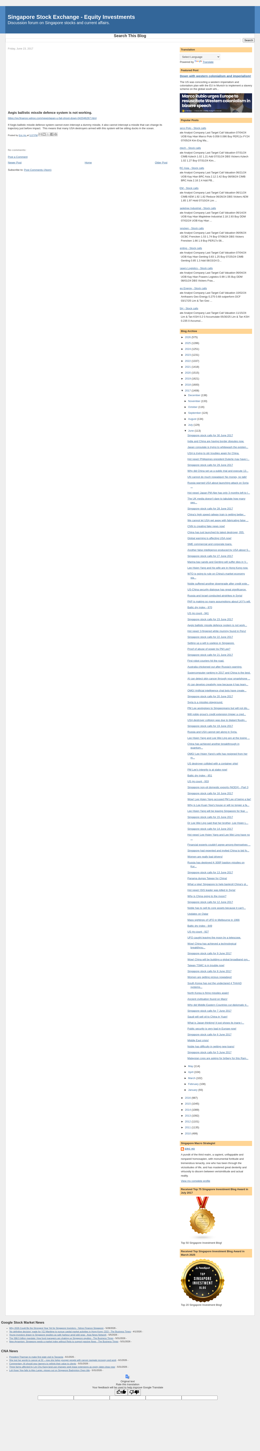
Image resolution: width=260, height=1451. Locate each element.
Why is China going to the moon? (206, 896)
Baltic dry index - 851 (199, 775)
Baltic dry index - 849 (199, 925)
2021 (188, 366)
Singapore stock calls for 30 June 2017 (210, 435)
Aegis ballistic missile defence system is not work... (217, 625)
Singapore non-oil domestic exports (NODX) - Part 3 (217, 787)
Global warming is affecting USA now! (209, 538)
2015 (188, 1103)
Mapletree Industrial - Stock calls (197, 208)
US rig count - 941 (198, 613)
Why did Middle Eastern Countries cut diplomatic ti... (218, 1004)
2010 (188, 1133)
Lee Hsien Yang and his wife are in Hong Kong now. (217, 567)
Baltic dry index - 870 (199, 607)
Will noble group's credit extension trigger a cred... (216, 714)
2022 (188, 360)
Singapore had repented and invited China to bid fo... (218, 850)
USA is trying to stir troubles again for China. (213, 453)
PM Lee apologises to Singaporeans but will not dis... (218, 708)
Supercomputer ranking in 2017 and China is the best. (219, 672)
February (193, 1084)
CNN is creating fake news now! (206, 526)
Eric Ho (190, 1149)
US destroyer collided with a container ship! (212, 763)
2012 (188, 1121)
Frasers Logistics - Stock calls (195, 268)
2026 (188, 337)
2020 (188, 372)
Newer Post (15, 162)
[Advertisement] (87, 80)
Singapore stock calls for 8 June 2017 (209, 971)
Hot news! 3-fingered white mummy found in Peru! (216, 631)
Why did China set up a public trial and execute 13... (217, 470)
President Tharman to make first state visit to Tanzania (36, 1357)
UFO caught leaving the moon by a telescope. (214, 937)
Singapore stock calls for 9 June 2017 (209, 953)
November (194, 401)
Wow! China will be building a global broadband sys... (218, 959)
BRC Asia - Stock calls (191, 168)
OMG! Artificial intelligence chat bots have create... (216, 690)
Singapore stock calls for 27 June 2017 (210, 556)
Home (88, 162)
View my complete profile (195, 1180)
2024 (188, 348)
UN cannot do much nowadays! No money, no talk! (217, 476)
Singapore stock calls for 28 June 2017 (210, 508)
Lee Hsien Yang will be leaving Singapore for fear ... (217, 811)
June (191, 430)
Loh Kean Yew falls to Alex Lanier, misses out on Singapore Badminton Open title (49, 1370)
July (191, 424)
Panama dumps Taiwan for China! (207, 878)
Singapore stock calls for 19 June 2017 (210, 726)
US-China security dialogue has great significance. (217, 589)
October (193, 406)
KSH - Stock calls (188, 308)
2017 (188, 390)
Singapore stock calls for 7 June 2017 (209, 1010)
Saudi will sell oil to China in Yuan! (207, 1016)
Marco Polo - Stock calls (192, 128)
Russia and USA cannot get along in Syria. (212, 731)
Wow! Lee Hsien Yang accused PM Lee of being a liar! (219, 799)
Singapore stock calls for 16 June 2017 (210, 793)
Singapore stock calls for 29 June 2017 (210, 464)
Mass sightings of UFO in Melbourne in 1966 (213, 919)
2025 (188, 343)
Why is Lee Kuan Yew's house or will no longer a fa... (218, 805)
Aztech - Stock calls (189, 147)
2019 (188, 378)
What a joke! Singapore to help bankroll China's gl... (217, 884)
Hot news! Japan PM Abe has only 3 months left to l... (218, 492)
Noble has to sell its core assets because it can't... (216, 907)
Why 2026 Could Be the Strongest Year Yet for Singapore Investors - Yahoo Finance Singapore (56, 1328)
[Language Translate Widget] (200, 57)
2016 (188, 1097)
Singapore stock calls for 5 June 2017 (209, 1052)
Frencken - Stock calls (191, 228)
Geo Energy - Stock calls (192, 288)
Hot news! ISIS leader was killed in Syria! (211, 890)
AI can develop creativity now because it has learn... (217, 684)
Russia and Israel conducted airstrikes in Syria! (214, 595)
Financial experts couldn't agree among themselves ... (218, 844)
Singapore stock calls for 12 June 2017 (210, 902)
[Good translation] (121, 1392)
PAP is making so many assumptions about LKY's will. (219, 601)
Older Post (161, 162)
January (193, 1089)
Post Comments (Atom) (37, 169)
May (191, 1066)
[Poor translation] (134, 1392)
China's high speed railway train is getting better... (216, 514)
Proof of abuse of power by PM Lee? (208, 648)
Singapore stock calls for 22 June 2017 (210, 636)
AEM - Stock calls (188, 188)
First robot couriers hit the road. (205, 660)
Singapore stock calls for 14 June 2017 (210, 828)
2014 (188, 1109)
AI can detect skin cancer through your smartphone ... (218, 678)
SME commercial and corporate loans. (209, 544)
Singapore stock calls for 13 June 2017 (210, 872)
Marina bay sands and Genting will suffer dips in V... (217, 561)
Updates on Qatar (197, 913)
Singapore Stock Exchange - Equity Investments (71, 17)
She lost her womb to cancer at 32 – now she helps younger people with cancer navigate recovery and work (62, 1360)
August (192, 418)
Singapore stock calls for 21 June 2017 (210, 654)
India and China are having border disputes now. (215, 441)
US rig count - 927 (198, 931)
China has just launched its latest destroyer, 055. (215, 532)
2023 (188, 354)
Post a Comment (18, 156)
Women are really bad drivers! (205, 856)
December (194, 395)
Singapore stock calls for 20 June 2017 (210, 696)
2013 (188, 1115)
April (191, 1072)
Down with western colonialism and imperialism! (215, 76)
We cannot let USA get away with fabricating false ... (217, 520)
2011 (188, 1127)
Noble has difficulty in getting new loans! (210, 1046)
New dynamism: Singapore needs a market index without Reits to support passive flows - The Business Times (63, 1341)
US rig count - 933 (198, 781)
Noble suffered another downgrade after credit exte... (218, 583)
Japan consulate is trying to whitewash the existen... (217, 447)
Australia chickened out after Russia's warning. (214, 666)
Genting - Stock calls (190, 248)
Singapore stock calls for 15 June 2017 (210, 817)
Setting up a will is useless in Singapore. (211, 643)
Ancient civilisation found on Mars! (207, 999)
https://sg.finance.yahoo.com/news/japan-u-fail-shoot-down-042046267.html (52, 118)
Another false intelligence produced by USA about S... (218, 549)
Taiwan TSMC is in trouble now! (205, 965)
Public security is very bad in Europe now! (211, 1028)
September (195, 412)
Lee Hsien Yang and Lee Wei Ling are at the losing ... (218, 737)
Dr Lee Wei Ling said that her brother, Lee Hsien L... (217, 822)
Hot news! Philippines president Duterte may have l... (218, 459)
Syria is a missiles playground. (205, 702)
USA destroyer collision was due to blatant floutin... (217, 720)
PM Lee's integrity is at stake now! (207, 769)
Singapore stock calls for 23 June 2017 (210, 619)
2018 (188, 384)
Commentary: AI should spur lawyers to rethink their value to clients (42, 1363)
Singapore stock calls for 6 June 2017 (209, 1034)
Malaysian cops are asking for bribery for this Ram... (217, 1058)
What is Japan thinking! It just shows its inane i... (215, 1022)
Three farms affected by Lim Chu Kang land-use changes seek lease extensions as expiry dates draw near (62, 1367)
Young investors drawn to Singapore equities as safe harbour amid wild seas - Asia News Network (58, 1335)
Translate (204, 61)
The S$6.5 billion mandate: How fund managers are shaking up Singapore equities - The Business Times (61, 1338)
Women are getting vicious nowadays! (209, 977)
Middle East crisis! (198, 1040)
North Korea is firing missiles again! (208, 992)
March (192, 1078)
